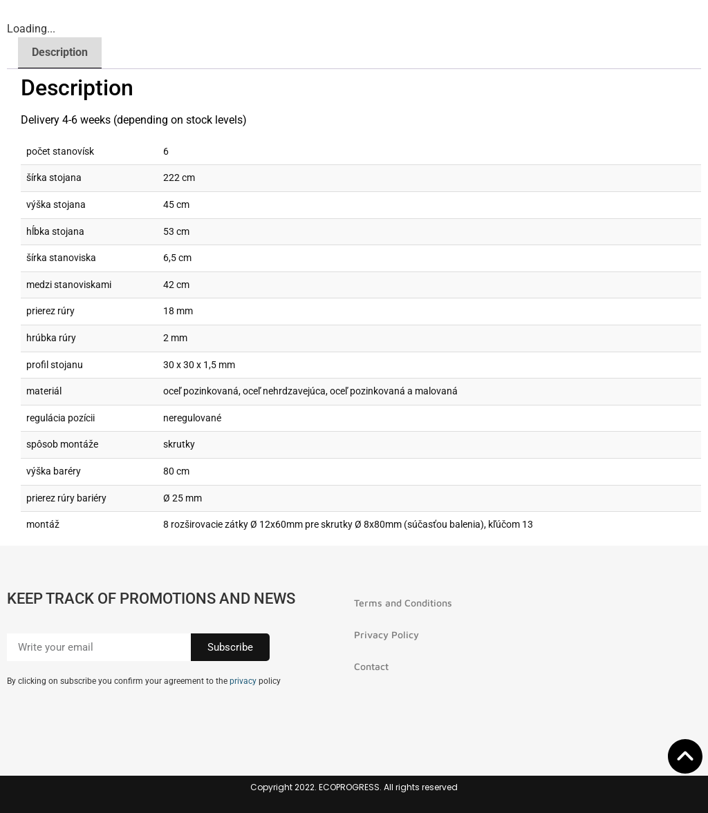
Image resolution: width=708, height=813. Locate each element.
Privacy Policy (386, 634)
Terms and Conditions (403, 603)
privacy (243, 681)
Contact (371, 666)
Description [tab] (60, 52)
